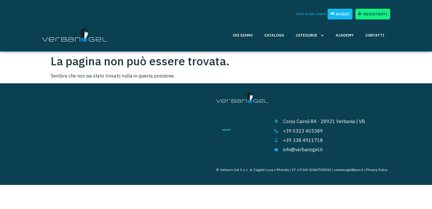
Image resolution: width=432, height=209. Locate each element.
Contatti (374, 35)
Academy (345, 35)
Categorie (310, 35)
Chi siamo (243, 35)
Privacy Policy (377, 169)
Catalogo (274, 35)
